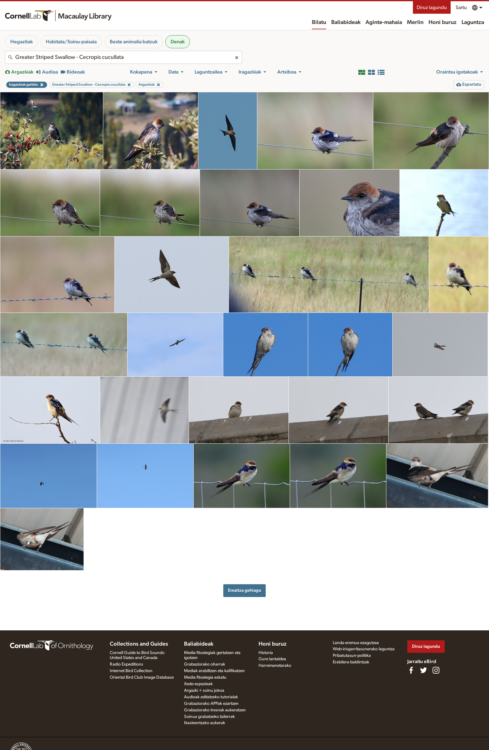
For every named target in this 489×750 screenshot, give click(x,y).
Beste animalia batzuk (133, 41)
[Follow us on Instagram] (436, 670)
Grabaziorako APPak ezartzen (211, 703)
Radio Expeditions (126, 664)
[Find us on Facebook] (411, 670)
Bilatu (319, 22)
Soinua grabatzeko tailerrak (209, 716)
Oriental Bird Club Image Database (142, 677)
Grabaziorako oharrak (204, 664)
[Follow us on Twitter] (423, 670)
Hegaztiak (21, 41)
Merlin (415, 22)
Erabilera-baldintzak (351, 662)
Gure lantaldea (272, 659)
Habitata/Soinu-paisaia (71, 41)
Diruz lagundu (432, 7)
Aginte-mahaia (384, 22)
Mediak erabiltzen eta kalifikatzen (214, 671)
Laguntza (473, 22)
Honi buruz (442, 22)
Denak (178, 41)
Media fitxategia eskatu (205, 677)
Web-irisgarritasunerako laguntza (364, 649)
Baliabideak (346, 22)
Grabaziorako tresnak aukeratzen (215, 710)
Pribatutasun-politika (352, 655)
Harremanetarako (275, 665)
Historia (266, 653)
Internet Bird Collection (131, 671)
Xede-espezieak (198, 684)
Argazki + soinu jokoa (204, 690)
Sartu (461, 7)
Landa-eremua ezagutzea (356, 643)
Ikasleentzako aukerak (204, 723)
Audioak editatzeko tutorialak (211, 697)
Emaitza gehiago (244, 590)
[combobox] (123, 57)
